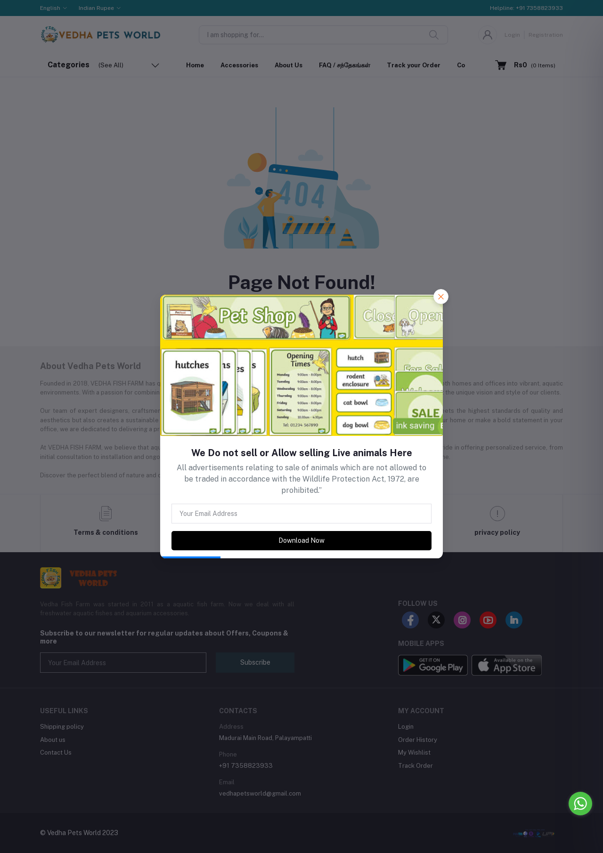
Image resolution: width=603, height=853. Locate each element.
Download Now (301, 540)
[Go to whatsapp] (580, 803)
